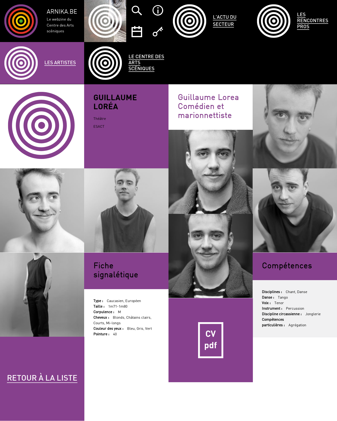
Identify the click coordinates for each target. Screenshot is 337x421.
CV (210, 340)
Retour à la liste (42, 378)
